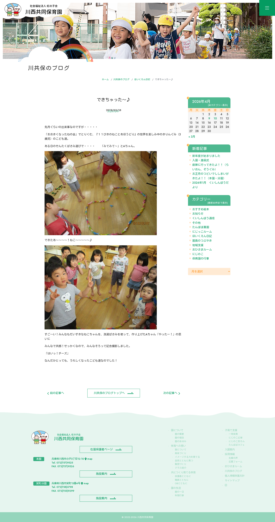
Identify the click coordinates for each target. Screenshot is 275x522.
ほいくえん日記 (142, 79)
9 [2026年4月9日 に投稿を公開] (209, 118)
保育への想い (178, 446)
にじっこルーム (202, 232)
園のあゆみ (180, 441)
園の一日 (179, 491)
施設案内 (101, 474)
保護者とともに (183, 476)
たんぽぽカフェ (237, 445)
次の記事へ (171, 393)
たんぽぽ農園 (200, 227)
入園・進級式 (200, 160)
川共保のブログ (121, 79)
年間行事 (179, 495)
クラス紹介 (180, 467)
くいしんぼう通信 (203, 218)
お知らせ (197, 214)
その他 (196, 223)
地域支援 (197, 245)
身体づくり (180, 453)
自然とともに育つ (184, 460)
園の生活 (176, 488)
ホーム (105, 79)
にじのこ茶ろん (237, 441)
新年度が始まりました (206, 156)
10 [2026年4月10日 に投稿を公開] (215, 118)
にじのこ (197, 254)
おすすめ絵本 (200, 209)
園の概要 (179, 434)
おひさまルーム (202, 250)
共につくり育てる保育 (183, 472)
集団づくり (180, 464)
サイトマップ (232, 480)
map (88, 459)
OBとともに (181, 483)
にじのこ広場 (235, 437)
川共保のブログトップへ (109, 393)
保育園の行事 (200, 259)
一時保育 (233, 434)
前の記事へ (55, 393)
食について (180, 449)
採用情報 (230, 454)
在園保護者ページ (101, 449)
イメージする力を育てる (187, 457)
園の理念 (179, 437)
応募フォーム (235, 461)
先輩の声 (233, 458)
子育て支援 (231, 430)
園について (177, 430)
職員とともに (182, 480)
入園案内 (230, 449)
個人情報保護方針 (234, 476)
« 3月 (192, 137)
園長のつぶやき (202, 241)
